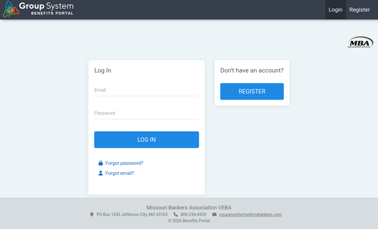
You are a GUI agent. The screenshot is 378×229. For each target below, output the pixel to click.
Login (336, 9)
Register (359, 9)
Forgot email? (116, 173)
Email (100, 90)
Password (104, 113)
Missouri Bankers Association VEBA (189, 207)
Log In (146, 139)
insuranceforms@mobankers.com (250, 214)
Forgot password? (121, 163)
